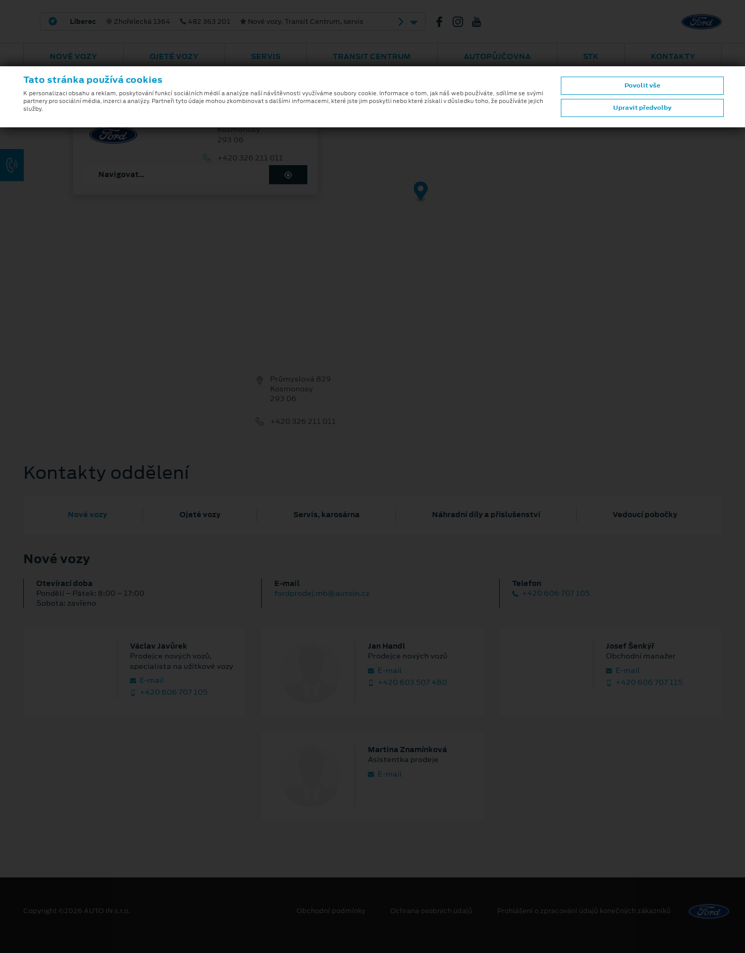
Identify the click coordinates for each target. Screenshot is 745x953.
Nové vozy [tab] (87, 514)
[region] (372, 199)
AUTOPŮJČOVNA (497, 56)
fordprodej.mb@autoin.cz (321, 593)
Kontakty (673, 56)
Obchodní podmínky (330, 911)
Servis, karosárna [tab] (326, 514)
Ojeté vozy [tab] (200, 514)
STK (591, 56)
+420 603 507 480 (407, 682)
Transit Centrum (372, 56)
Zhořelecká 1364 (216, 21)
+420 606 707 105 (551, 593)
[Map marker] (421, 192)
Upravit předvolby (642, 108)
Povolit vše (642, 85)
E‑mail (147, 680)
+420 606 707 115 (644, 682)
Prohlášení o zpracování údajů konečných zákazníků (584, 911)
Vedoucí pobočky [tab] (645, 514)
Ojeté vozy (174, 56)
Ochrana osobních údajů (431, 911)
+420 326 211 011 (250, 158)
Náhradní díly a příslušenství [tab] (486, 514)
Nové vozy (73, 56)
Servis (265, 56)
